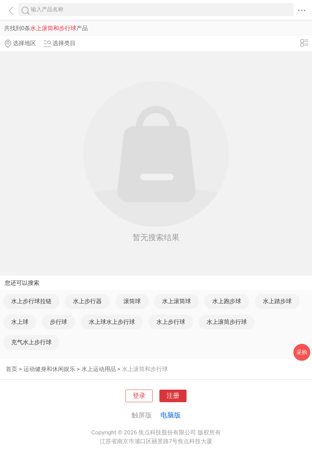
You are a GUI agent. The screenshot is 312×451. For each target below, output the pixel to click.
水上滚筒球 (176, 301)
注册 (173, 395)
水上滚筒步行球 (227, 321)
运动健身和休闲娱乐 (49, 369)
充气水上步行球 (31, 342)
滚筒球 (132, 301)
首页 (11, 369)
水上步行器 (87, 301)
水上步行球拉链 (31, 301)
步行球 (58, 321)
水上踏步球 (277, 301)
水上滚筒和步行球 (145, 369)
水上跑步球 (226, 301)
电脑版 (170, 415)
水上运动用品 (98, 369)
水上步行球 (170, 321)
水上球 (19, 321)
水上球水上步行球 (112, 321)
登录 (139, 395)
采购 (301, 352)
